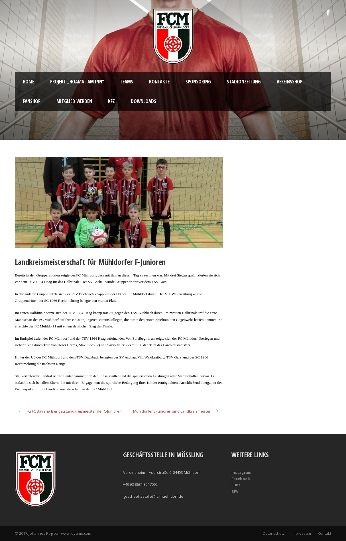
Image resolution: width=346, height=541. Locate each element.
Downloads (143, 101)
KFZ (111, 101)
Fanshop (31, 101)
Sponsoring (198, 81)
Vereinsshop (289, 81)
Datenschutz (274, 533)
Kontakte (159, 81)
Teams (126, 81)
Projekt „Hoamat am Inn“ (77, 81)
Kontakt (324, 533)
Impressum (301, 533)
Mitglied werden (74, 101)
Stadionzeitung (244, 81)
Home (28, 81)
